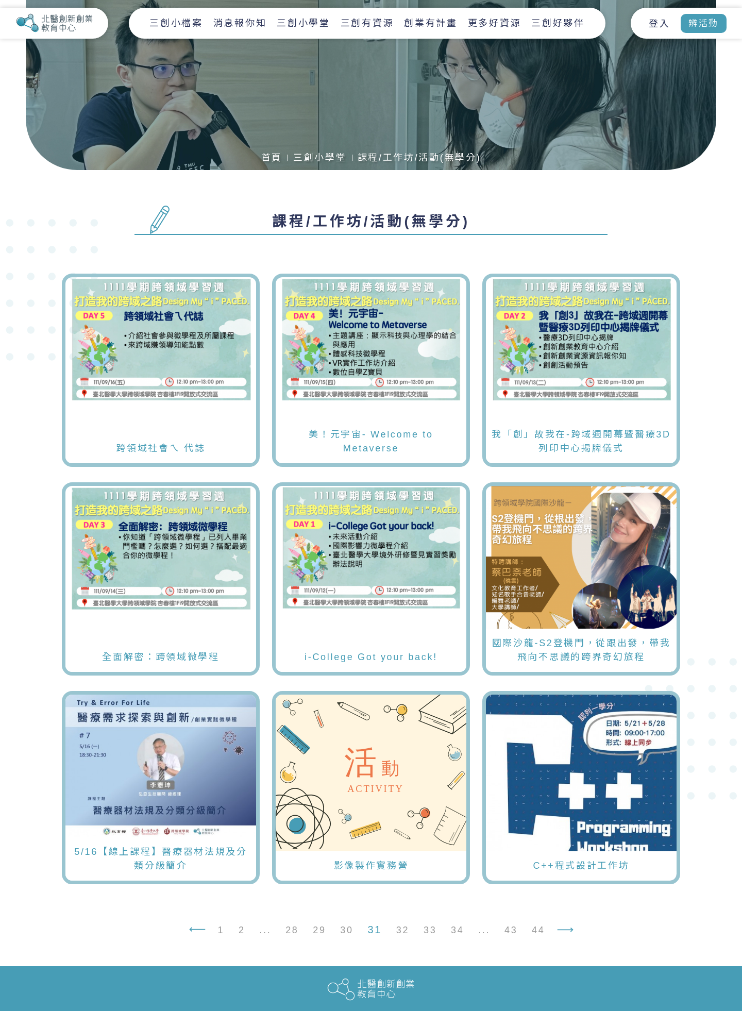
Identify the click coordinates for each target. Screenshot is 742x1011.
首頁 (271, 158)
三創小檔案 (176, 23)
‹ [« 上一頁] (193, 932)
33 (430, 931)
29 (319, 931)
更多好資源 (494, 23)
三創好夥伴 (558, 23)
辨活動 (703, 23)
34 (457, 931)
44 (538, 931)
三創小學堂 (303, 23)
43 (510, 931)
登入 (659, 24)
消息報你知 (240, 23)
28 (291, 931)
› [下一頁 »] (569, 932)
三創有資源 (367, 23)
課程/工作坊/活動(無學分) (419, 158)
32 (402, 931)
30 (346, 931)
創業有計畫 (431, 23)
